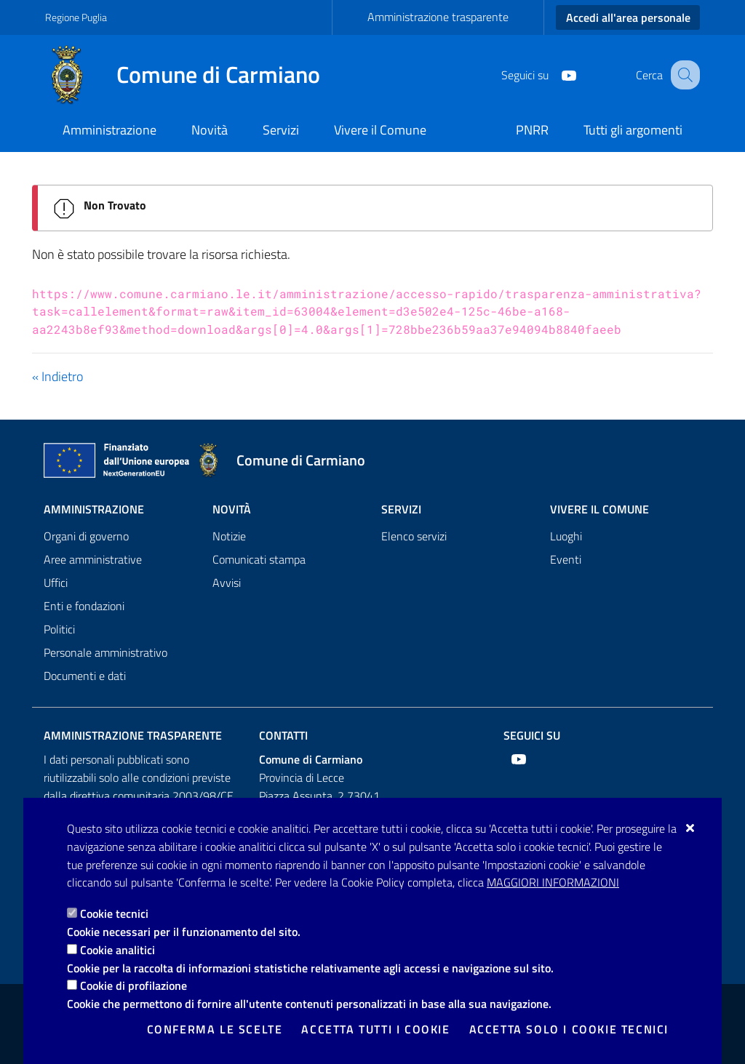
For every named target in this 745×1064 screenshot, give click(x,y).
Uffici (56, 582)
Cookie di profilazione (133, 985)
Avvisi (226, 582)
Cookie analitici (117, 950)
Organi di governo (86, 536)
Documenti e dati (85, 675)
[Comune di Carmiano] (191, 75)
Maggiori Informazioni (553, 882)
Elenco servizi (414, 536)
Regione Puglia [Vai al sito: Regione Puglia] (76, 17)
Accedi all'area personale (628, 17)
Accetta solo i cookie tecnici (569, 1029)
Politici (59, 629)
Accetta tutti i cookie (375, 1029)
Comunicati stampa (259, 559)
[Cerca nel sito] (682, 74)
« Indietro (57, 376)
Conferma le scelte (215, 1029)
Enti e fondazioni (84, 606)
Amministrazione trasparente (438, 16)
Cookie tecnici (114, 913)
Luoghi (566, 536)
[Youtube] (553, 74)
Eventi (565, 559)
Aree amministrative (93, 559)
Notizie (229, 536)
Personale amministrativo (105, 652)
